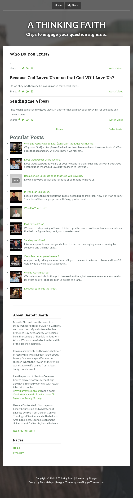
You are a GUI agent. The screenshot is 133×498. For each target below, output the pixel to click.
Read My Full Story (24, 430)
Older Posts (115, 129)
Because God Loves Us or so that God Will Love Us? (62, 77)
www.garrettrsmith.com (27, 390)
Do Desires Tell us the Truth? (40, 288)
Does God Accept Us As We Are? (42, 159)
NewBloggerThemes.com (90, 482)
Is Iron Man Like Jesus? (37, 191)
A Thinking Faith (66, 24)
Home (58, 5)
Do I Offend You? (34, 224)
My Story (72, 5)
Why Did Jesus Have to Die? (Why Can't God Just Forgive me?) (59, 143)
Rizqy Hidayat (47, 482)
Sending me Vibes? (29, 101)
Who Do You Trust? (30, 54)
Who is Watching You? (37, 272)
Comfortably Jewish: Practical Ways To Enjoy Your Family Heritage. (34, 396)
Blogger (93, 478)
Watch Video (116, 67)
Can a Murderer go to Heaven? (41, 256)
